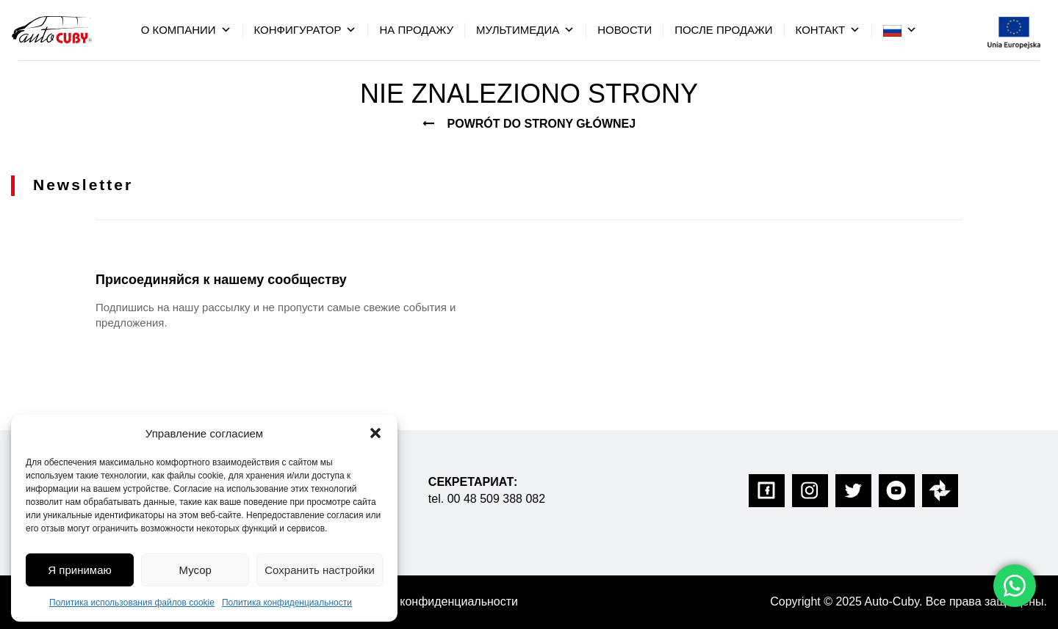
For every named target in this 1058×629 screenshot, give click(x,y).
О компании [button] (186, 30)
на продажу (416, 29)
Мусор (195, 570)
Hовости (624, 29)
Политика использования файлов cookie (132, 602)
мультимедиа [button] (525, 30)
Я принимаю (79, 570)
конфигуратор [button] (305, 30)
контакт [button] (828, 30)
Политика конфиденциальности (287, 602)
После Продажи (723, 29)
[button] (375, 433)
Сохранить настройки (319, 570)
